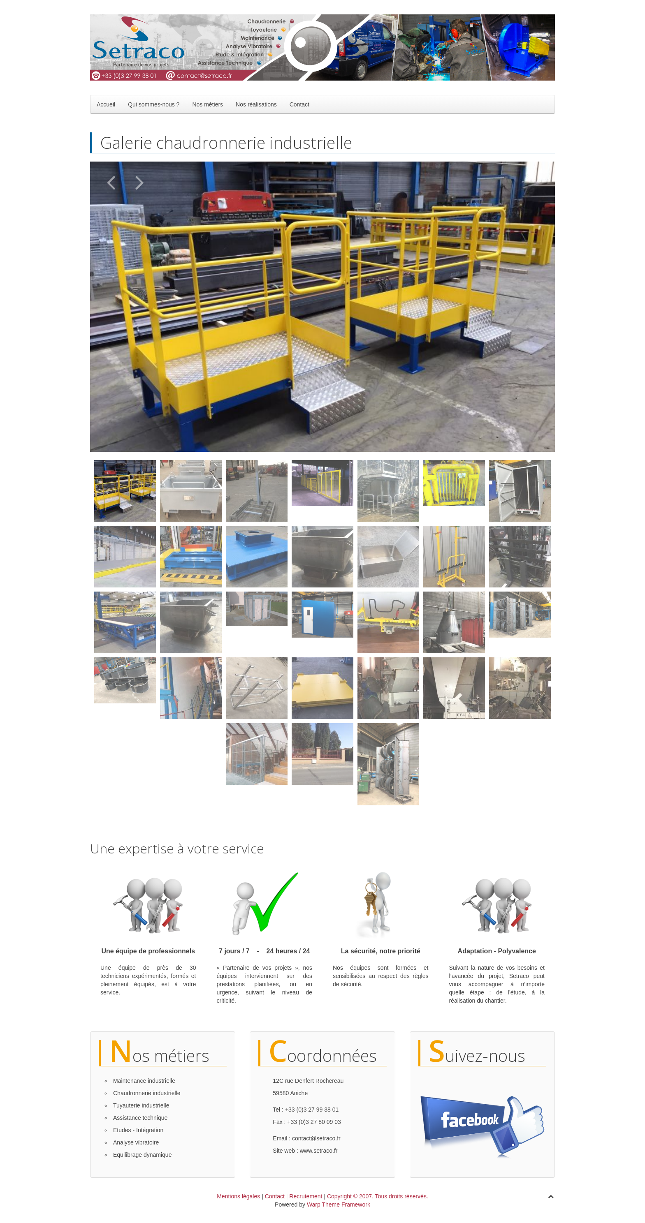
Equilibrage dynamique (142, 1154)
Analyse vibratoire (136, 1142)
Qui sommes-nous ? (153, 104)
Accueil (106, 104)
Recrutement (305, 1196)
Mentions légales (238, 1196)
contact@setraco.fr (316, 1138)
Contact (299, 104)
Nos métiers (207, 104)
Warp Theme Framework (338, 1204)
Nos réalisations (256, 104)
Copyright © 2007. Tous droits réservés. (377, 1196)
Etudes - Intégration (138, 1130)
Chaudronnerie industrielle (146, 1093)
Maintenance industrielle (144, 1080)
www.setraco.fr (319, 1150)
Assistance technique (140, 1117)
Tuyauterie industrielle (141, 1105)
